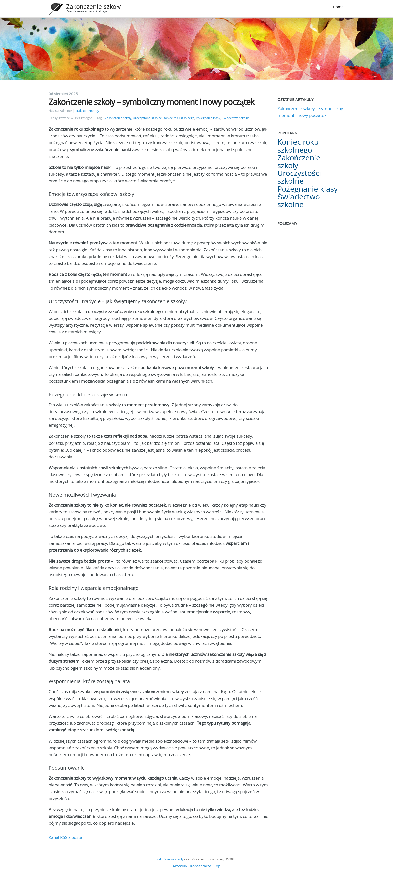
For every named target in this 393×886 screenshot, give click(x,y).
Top (217, 865)
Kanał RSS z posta (65, 837)
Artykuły (180, 865)
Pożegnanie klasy (208, 118)
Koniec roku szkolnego (178, 118)
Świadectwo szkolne (236, 118)
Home (338, 6)
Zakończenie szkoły (93, 6)
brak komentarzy (87, 111)
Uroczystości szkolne (147, 118)
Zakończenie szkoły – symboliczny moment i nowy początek (151, 101)
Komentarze (200, 865)
